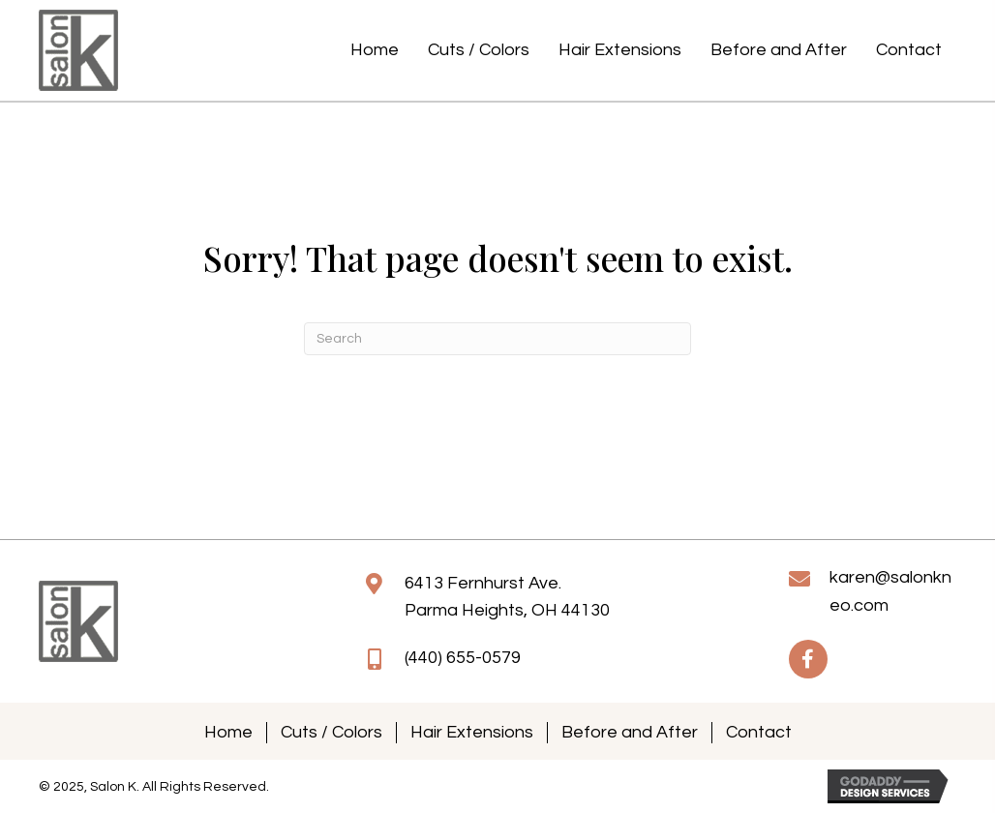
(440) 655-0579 (463, 657)
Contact (759, 732)
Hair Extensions (471, 732)
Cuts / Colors (331, 732)
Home (228, 732)
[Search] (497, 338)
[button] (808, 659)
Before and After (629, 732)
